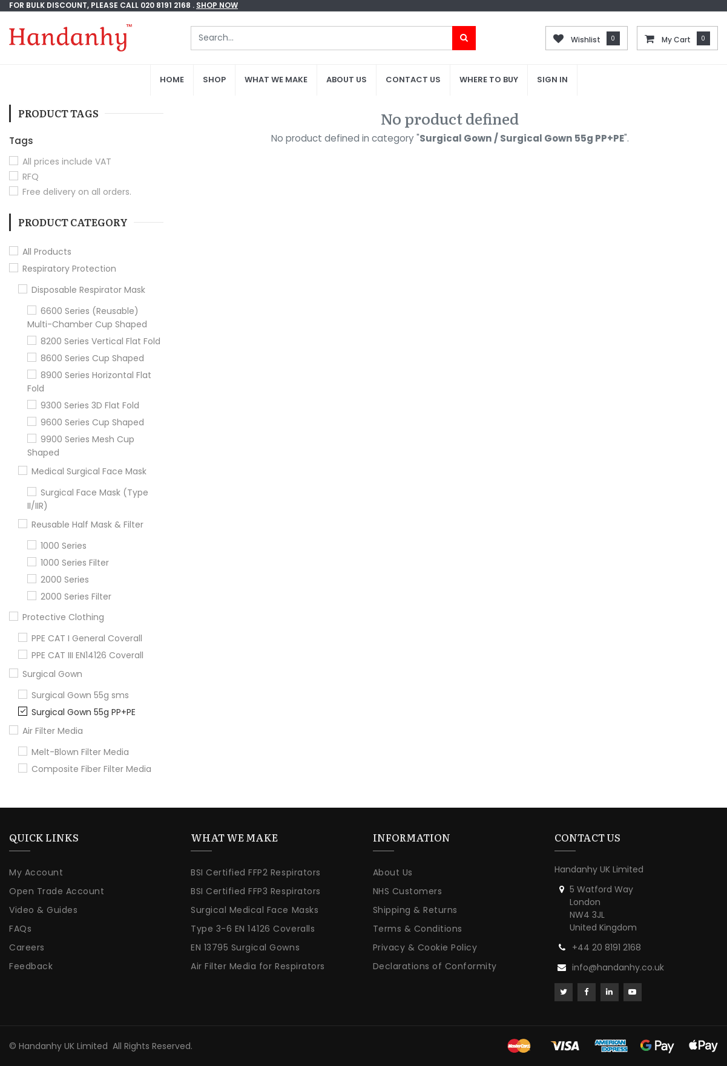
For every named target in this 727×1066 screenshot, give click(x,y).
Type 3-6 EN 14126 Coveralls (253, 929)
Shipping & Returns (415, 910)
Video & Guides (43, 910)
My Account (36, 872)
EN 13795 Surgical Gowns (245, 947)
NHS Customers (407, 891)
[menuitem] (172, 80)
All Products (46, 252)
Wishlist (585, 39)
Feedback (31, 966)
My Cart (676, 39)
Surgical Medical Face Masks (254, 910)
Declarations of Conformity (435, 966)
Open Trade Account (56, 891)
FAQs (20, 929)
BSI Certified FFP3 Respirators (255, 891)
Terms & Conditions (417, 929)
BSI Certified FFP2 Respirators (255, 872)
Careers (27, 947)
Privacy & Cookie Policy (425, 947)
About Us (393, 872)
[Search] (464, 38)
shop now (217, 5)
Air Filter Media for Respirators (257, 966)
